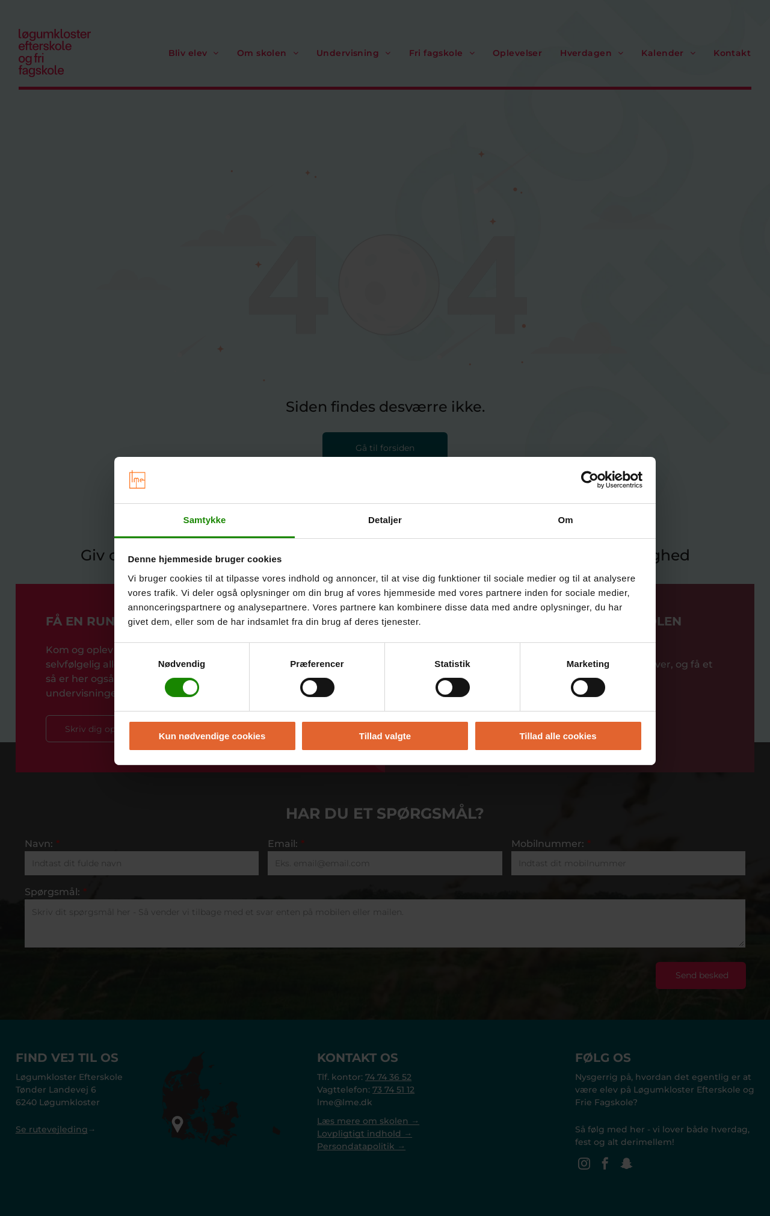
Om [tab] (565, 517)
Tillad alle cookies (557, 732)
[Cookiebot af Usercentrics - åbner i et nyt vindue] (589, 477)
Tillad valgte (385, 732)
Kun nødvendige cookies (212, 732)
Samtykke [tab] (204, 517)
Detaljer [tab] (385, 517)
